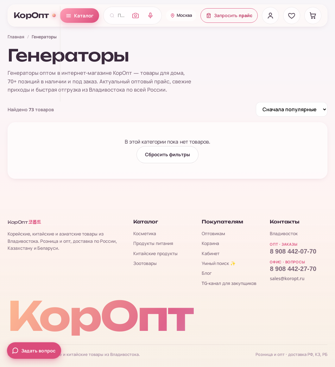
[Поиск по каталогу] (122, 15)
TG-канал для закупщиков (229, 283)
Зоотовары (145, 263)
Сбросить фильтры (167, 154)
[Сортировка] (291, 109)
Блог (207, 273)
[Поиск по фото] (135, 15)
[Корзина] (312, 15)
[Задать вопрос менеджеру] (34, 350)
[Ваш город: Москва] (181, 15)
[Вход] (270, 15)
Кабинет (210, 253)
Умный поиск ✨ (219, 263)
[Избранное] (291, 15)
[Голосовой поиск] (150, 15)
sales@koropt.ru (287, 278)
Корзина (210, 243)
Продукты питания (153, 243)
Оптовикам (213, 233)
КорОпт (35, 15)
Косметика (144, 233)
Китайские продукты (155, 253)
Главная (16, 37)
